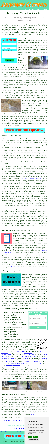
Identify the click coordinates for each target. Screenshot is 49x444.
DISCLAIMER (44, 9)
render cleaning (14, 182)
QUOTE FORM (15, 266)
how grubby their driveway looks (20, 34)
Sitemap (2, 431)
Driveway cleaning (24, 39)
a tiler (39, 363)
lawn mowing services (28, 356)
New (15, 431)
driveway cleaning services (21, 62)
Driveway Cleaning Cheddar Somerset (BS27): (16, 24)
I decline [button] (35, 436)
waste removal (20, 351)
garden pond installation (33, 361)
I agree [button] (30, 436)
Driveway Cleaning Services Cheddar (19, 309)
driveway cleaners (31, 100)
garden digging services (18, 363)
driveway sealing (15, 186)
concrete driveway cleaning (31, 178)
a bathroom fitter (28, 360)
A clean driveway (19, 92)
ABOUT (33, 9)
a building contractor (13, 365)
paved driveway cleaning (17, 255)
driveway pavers (6, 354)
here (32, 414)
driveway (6, 139)
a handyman (30, 354)
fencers (25, 358)
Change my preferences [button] (33, 439)
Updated (19, 431)
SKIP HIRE (9, 361)
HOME (25, 9)
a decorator (28, 353)
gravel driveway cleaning (27, 171)
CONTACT (38, 9)
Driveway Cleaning (9, 431)
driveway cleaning (41, 173)
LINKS (28, 9)
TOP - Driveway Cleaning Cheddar (12, 420)
